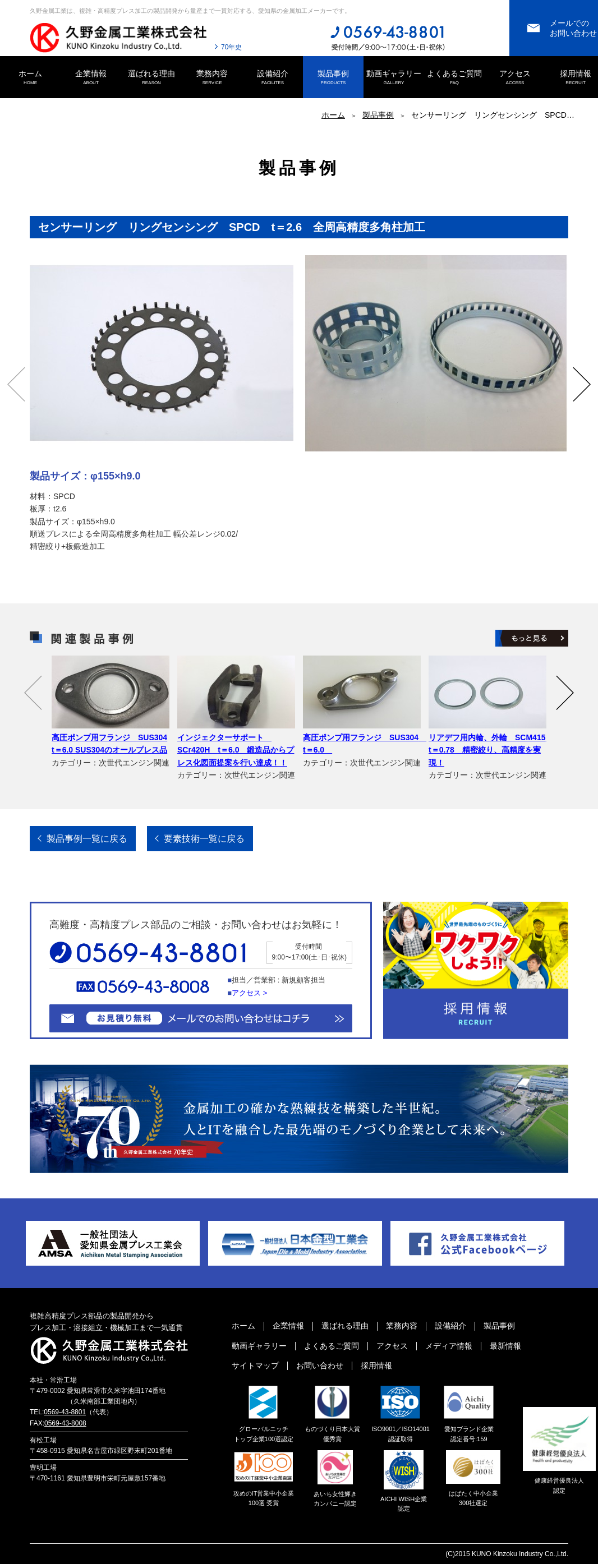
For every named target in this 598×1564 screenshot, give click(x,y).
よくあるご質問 (454, 78)
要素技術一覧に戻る (204, 838)
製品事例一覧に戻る (87, 838)
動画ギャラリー (393, 78)
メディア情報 (448, 1345)
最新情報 (505, 1345)
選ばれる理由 (151, 78)
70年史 (231, 47)
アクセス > (249, 993)
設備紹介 (272, 78)
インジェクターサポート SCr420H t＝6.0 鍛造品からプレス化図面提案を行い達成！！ (236, 750)
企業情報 (91, 78)
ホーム (30, 78)
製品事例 (333, 78)
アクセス (515, 78)
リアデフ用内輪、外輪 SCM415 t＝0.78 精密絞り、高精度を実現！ (491, 750)
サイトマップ (255, 1365)
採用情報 (376, 1365)
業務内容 (212, 78)
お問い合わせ (319, 1365)
